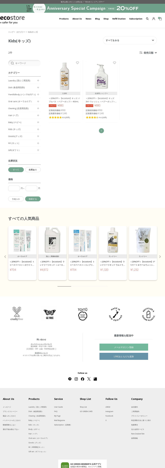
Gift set (38, 449)
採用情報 (134, 435)
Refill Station (119, 18)
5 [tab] (85, 283)
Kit (37, 444)
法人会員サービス (137, 426)
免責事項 (134, 422)
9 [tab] (101, 283)
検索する (33, 199)
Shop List (83, 404)
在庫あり (33, 169)
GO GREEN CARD (86, 408)
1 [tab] (64, 283)
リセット (16, 199)
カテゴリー (20, 32)
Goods (35, 440)
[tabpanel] (22, 250)
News (88, 18)
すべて (16, 169)
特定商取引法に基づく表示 (141, 417)
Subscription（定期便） (63, 422)
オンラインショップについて (41, 341)
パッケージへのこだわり (12, 417)
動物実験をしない (9, 422)
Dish (36, 408)
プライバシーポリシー (139, 413)
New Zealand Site (137, 431)
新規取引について (41, 350)
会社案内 (134, 404)
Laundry (38, 404)
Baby (35, 417)
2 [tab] (73, 283)
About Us (77, 18)
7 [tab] (93, 283)
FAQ (55, 408)
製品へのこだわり (9, 413)
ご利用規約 (135, 408)
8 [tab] (97, 283)
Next (160, 253)
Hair (33, 431)
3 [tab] (77, 283)
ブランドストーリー (10, 408)
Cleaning (37, 413)
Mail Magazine (59, 417)
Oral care (39, 435)
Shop (106, 18)
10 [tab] (106, 283)
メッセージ (7, 404)
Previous (5, 253)
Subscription (135, 18)
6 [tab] (89, 283)
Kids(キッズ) (33, 32)
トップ (11, 32)
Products (64, 18)
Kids (34, 422)
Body (35, 426)
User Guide (58, 404)
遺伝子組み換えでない (11, 426)
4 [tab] (81, 283)
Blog (97, 18)
